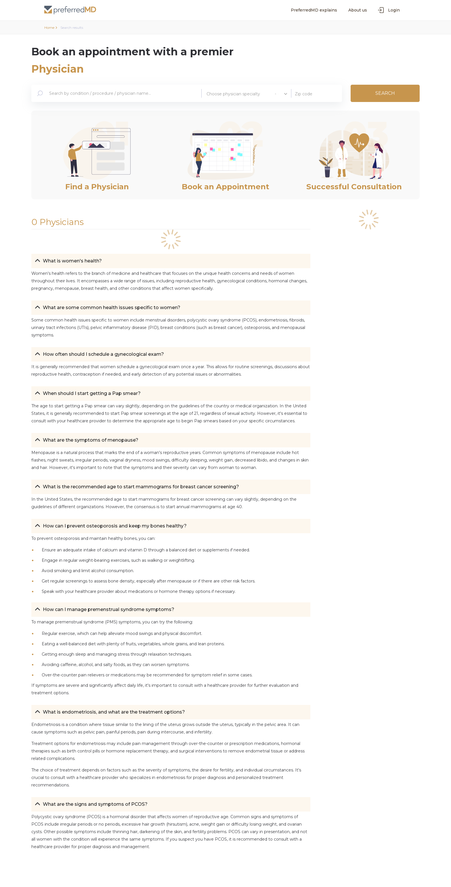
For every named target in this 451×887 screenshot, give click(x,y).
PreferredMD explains (314, 10)
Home (51, 27)
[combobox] (120, 93)
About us (357, 10)
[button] (170, 261)
